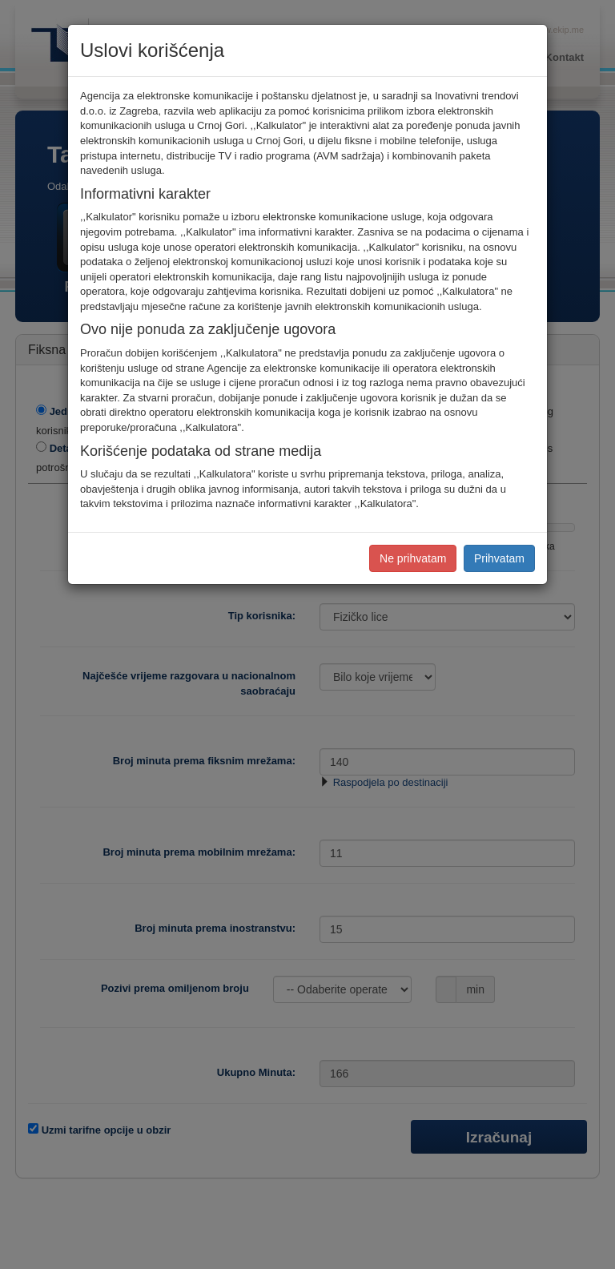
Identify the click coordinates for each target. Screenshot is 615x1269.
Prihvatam (499, 558)
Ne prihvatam (413, 558)
